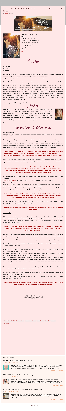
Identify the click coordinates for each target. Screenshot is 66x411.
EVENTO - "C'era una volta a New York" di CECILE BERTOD (17, 360)
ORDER (22, 51)
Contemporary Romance (31, 320)
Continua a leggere (57, 371)
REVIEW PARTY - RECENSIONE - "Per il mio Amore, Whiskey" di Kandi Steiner (22, 389)
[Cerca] (64, 3)
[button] (62, 9)
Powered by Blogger (33, 405)
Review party (6, 323)
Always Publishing (20, 320)
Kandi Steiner (40, 320)
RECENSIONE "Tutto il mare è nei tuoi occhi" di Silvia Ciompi (18, 375)
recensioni (53, 320)
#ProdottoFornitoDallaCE (9, 320)
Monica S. (47, 320)
